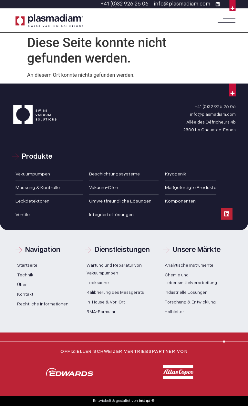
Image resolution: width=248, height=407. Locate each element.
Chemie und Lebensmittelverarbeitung (191, 279)
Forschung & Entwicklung (190, 302)
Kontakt (25, 294)
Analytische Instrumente (189, 265)
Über (22, 284)
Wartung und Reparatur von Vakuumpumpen (114, 269)
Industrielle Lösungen (186, 292)
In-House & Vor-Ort (106, 302)
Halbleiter (174, 311)
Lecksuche (98, 282)
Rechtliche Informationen (42, 304)
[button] (226, 20)
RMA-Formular (101, 311)
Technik (25, 275)
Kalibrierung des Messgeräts (115, 292)
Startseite (27, 265)
